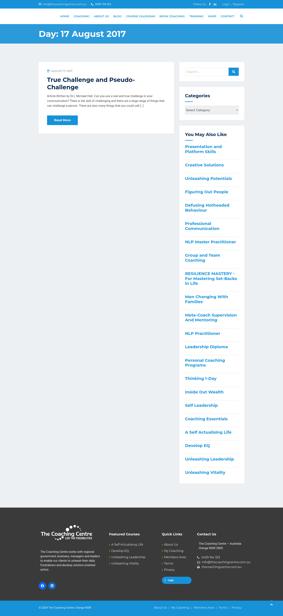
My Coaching (173, 551)
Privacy (169, 570)
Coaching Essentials (206, 418)
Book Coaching (172, 16)
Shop (212, 16)
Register (238, 4)
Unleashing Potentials (208, 178)
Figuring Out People (206, 191)
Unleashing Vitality (205, 472)
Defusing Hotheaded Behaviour (207, 208)
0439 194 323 (210, 557)
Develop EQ (197, 445)
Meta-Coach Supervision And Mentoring (211, 317)
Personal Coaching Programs (205, 363)
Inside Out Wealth (204, 392)
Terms (168, 563)
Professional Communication (202, 226)
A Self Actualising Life (208, 432)
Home (64, 16)
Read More (62, 120)
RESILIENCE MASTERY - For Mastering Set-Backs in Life (211, 278)
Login (226, 4)
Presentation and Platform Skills (203, 149)
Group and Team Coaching (202, 258)
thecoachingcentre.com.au (222, 567)
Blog (117, 16)
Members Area (175, 557)
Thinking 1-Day (201, 378)
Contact (227, 16)
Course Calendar (140, 16)
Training (196, 16)
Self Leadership (201, 405)
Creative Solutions (204, 165)
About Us (101, 16)
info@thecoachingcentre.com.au (64, 4)
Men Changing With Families (206, 299)
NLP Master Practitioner (210, 241)
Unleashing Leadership (209, 459)
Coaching (81, 16)
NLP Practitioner (202, 333)
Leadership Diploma (206, 346)
